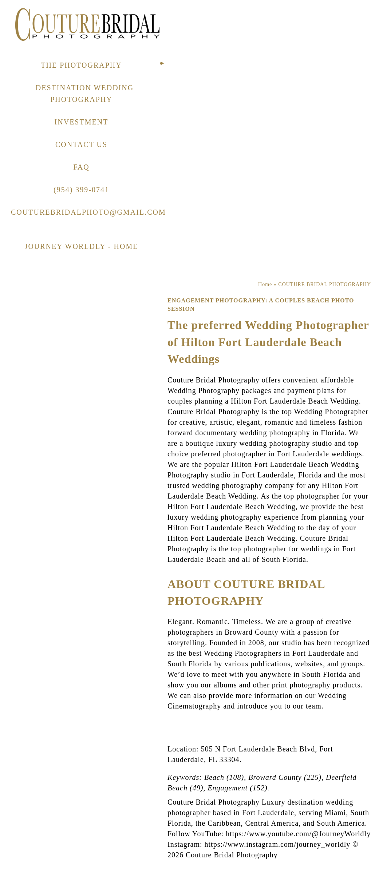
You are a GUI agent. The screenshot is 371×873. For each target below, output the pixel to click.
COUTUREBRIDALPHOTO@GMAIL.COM (88, 212)
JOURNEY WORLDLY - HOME (81, 246)
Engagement (228, 788)
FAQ (81, 167)
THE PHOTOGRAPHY (81, 65)
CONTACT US (81, 144)
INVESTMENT (81, 122)
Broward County (274, 777)
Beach (214, 777)
